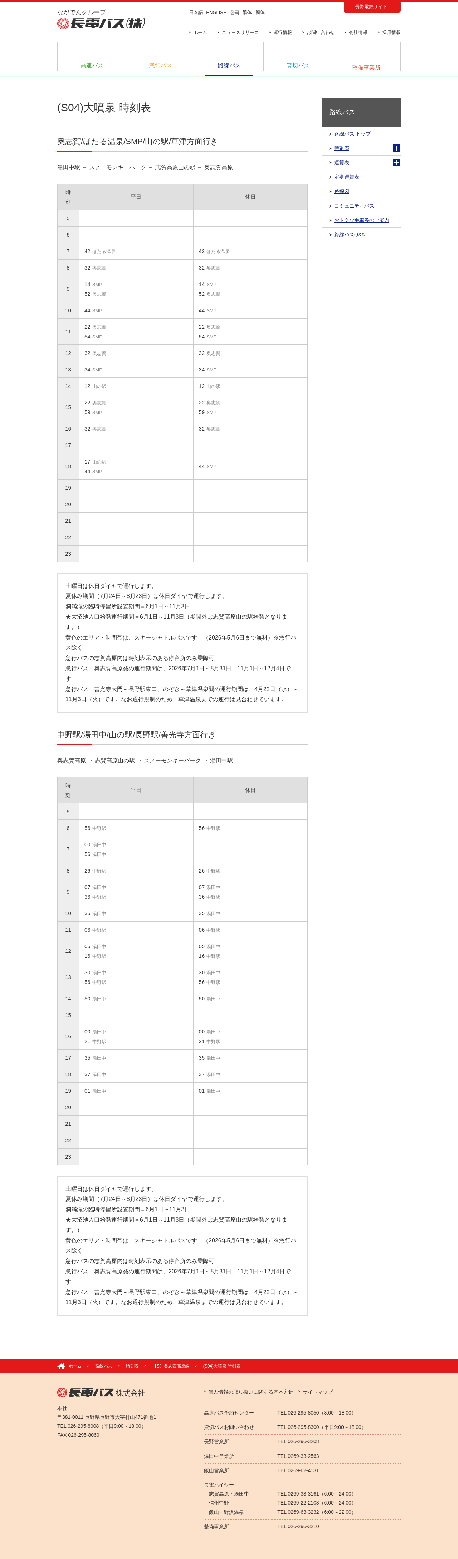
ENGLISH (216, 12)
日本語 (196, 12)
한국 (234, 12)
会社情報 (358, 32)
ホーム (200, 32)
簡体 (260, 12)
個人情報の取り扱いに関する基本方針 (250, 1392)
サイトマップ (318, 1392)
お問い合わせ (321, 32)
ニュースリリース (240, 32)
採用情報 (391, 32)
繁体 (247, 12)
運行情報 (282, 32)
